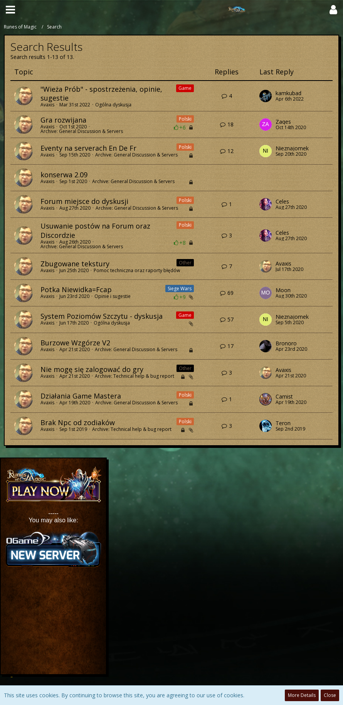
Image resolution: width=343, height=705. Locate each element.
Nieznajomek (292, 148)
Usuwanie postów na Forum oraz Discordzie (95, 230)
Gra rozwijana (63, 120)
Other (185, 262)
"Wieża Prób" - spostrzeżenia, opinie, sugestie (101, 93)
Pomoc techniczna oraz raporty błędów (137, 270)
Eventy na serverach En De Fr (88, 148)
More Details (302, 695)
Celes (282, 201)
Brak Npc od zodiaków (77, 422)
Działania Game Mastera (80, 395)
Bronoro (286, 343)
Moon (283, 290)
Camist (284, 396)
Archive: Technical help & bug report (134, 376)
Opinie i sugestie (112, 296)
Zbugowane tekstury (74, 263)
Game (185, 88)
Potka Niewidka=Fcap (76, 289)
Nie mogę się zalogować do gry (91, 369)
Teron (283, 423)
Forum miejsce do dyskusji (84, 201)
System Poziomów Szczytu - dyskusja (101, 316)
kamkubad (288, 93)
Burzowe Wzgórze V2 (75, 342)
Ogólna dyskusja (113, 104)
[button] (10, 9)
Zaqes (283, 122)
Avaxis (47, 104)
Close (330, 695)
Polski (185, 119)
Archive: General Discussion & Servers (81, 131)
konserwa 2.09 (63, 174)
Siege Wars (180, 288)
